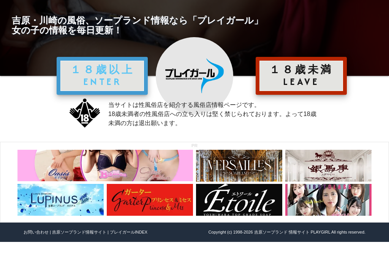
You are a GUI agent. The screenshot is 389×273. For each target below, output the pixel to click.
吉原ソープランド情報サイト (79, 232)
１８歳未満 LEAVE (301, 75)
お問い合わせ (36, 232)
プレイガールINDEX (128, 232)
